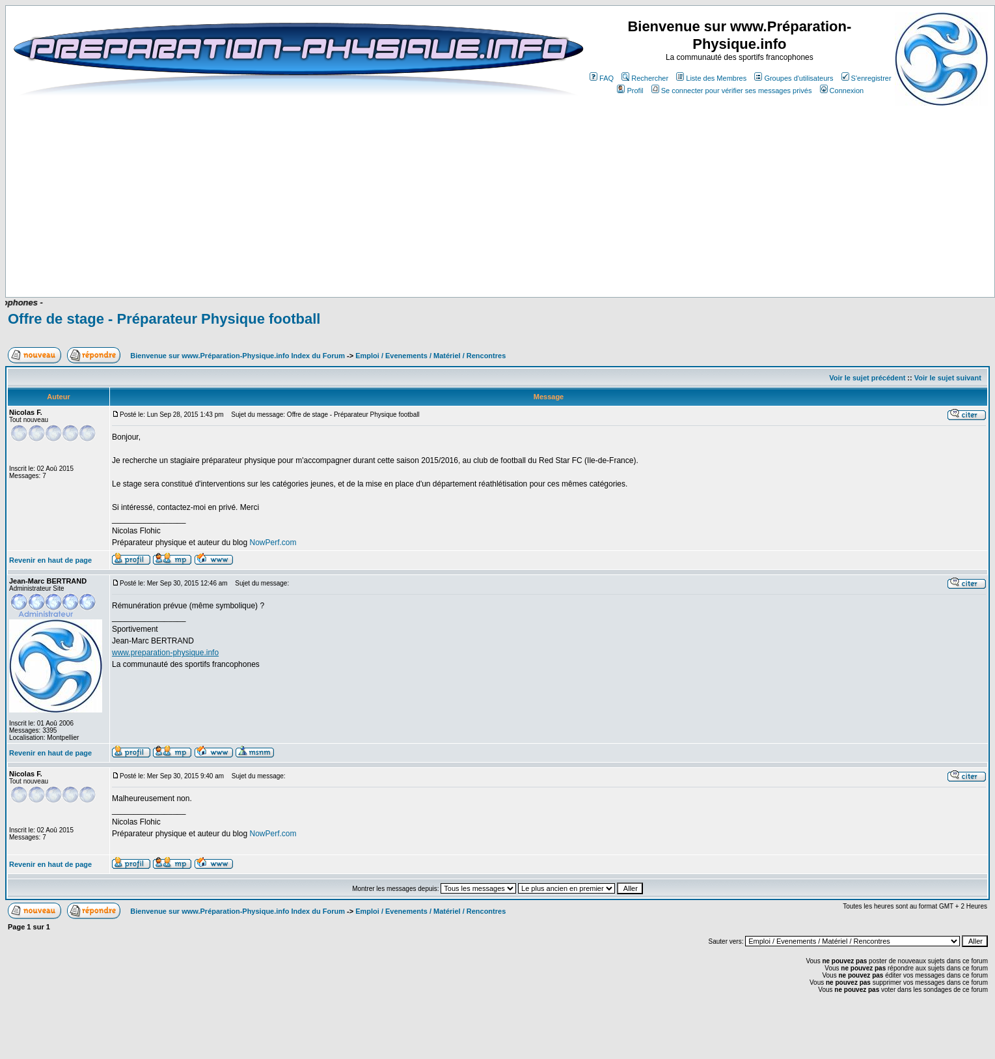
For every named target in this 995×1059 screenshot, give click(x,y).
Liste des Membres (711, 78)
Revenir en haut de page (50, 560)
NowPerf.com (272, 542)
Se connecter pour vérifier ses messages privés (731, 90)
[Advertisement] (333, 258)
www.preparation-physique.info (165, 652)
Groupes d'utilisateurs (793, 78)
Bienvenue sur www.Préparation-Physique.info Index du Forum (237, 356)
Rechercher (644, 78)
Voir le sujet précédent (867, 378)
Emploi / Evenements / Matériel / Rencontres (430, 356)
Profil (630, 90)
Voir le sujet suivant (947, 378)
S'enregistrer (866, 78)
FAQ (602, 78)
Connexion (842, 90)
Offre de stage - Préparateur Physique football (164, 319)
